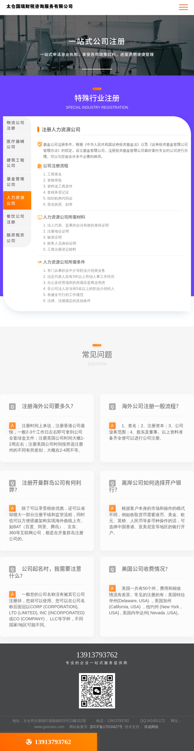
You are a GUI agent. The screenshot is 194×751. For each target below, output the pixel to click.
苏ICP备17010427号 (106, 727)
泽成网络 (151, 727)
